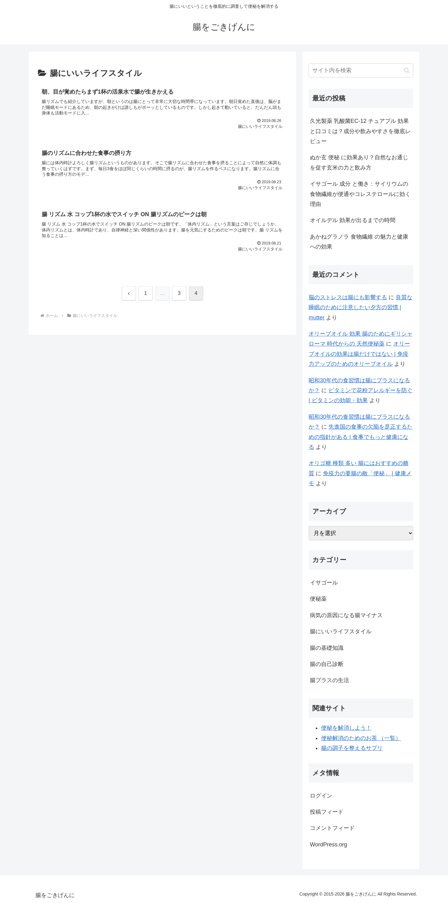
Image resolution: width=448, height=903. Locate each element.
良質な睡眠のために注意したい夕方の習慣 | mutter (361, 307)
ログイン (321, 796)
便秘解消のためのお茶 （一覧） (361, 738)
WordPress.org (328, 844)
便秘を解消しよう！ (346, 728)
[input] (361, 70)
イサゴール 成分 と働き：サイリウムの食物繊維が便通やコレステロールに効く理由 (360, 194)
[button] (406, 70)
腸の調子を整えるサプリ (352, 748)
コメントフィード (332, 828)
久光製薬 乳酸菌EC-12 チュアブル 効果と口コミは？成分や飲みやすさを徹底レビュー (360, 131)
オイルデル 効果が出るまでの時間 (352, 220)
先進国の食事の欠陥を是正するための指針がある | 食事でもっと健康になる (361, 437)
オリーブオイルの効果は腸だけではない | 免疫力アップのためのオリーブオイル (359, 354)
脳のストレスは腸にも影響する (348, 297)
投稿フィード (326, 812)
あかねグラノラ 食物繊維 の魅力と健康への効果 (359, 242)
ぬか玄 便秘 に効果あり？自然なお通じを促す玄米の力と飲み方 (359, 162)
